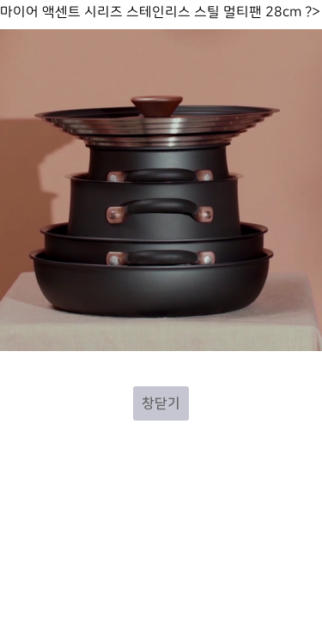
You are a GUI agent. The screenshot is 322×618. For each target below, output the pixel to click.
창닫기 (161, 403)
